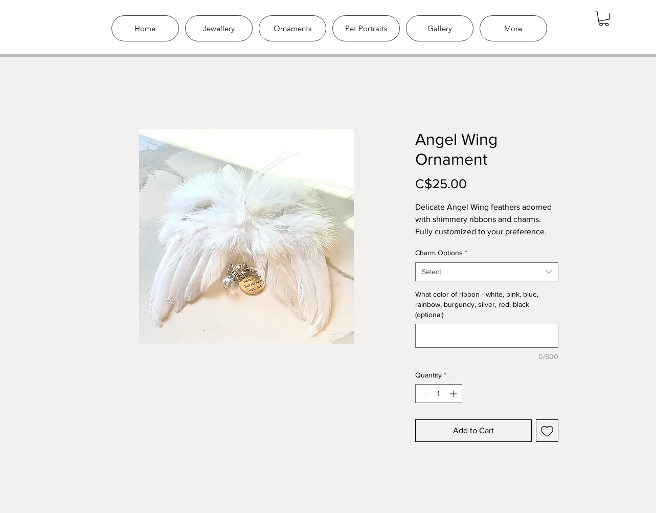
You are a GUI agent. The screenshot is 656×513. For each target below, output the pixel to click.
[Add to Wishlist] (547, 430)
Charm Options (441, 253)
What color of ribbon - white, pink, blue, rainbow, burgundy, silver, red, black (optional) (476, 304)
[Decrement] (423, 394)
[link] (604, 18)
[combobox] (486, 272)
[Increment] (454, 394)
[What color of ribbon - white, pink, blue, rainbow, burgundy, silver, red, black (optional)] (487, 335)
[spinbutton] (438, 394)
